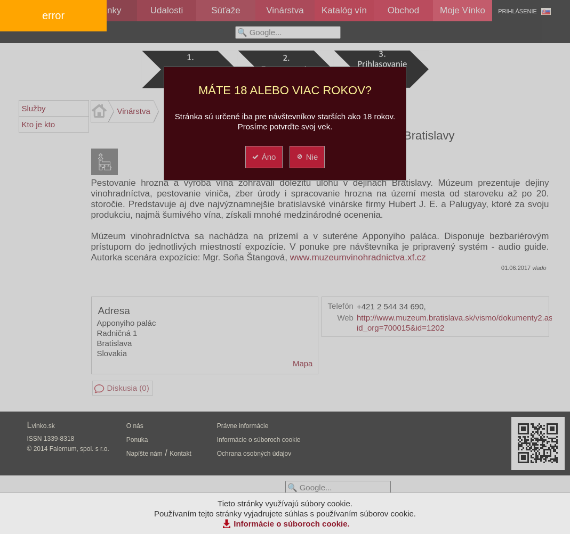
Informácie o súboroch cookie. (292, 523)
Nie (306, 156)
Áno (263, 156)
